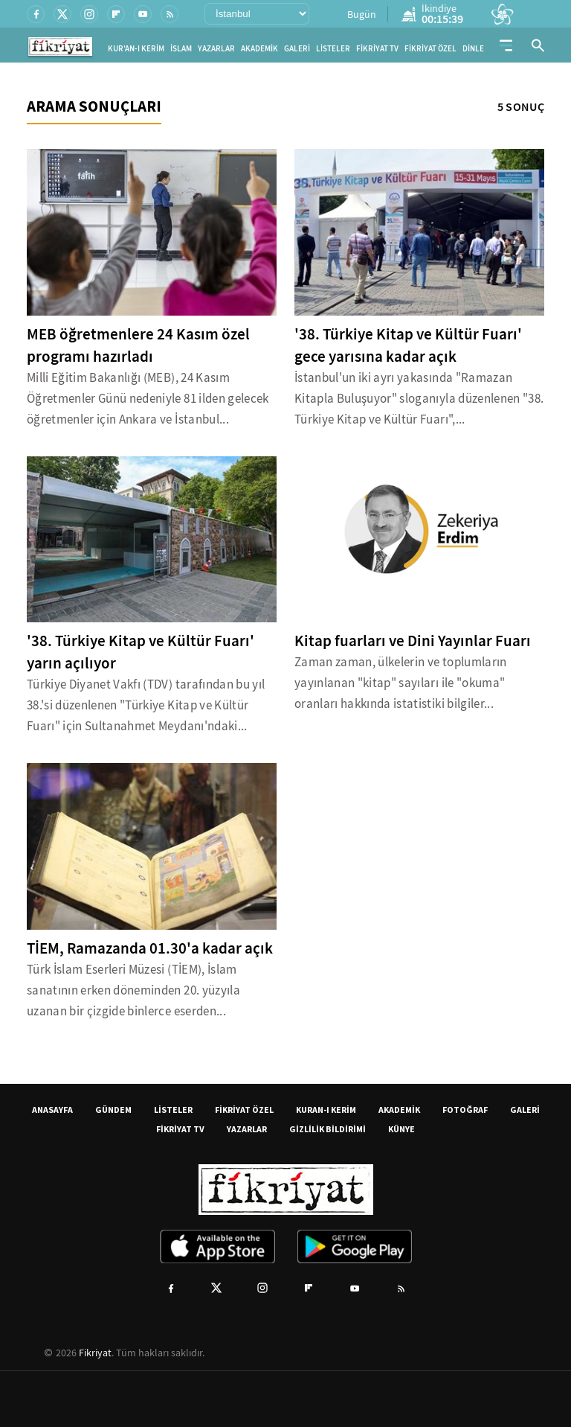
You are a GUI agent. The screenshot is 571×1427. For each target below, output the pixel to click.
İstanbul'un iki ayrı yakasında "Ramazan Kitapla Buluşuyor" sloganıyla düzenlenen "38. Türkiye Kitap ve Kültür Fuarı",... (418, 398)
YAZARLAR (216, 48)
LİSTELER (333, 48)
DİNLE (473, 48)
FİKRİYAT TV (377, 48)
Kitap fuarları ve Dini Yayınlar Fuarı (412, 641)
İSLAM (181, 48)
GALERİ (297, 48)
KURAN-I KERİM (326, 1109)
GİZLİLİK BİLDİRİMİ (327, 1128)
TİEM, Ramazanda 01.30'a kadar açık (150, 948)
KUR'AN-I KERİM (136, 48)
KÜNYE (401, 1128)
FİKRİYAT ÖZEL (430, 48)
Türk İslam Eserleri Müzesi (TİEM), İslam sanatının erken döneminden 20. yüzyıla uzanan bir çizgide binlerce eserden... (133, 990)
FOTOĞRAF (465, 1109)
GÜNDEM (113, 1109)
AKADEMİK (259, 48)
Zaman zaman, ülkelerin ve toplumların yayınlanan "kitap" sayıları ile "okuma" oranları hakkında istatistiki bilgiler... (400, 683)
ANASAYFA (52, 1109)
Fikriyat (95, 1352)
